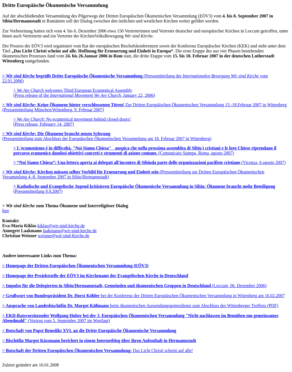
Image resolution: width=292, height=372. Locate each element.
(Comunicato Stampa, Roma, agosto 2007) (144, 150)
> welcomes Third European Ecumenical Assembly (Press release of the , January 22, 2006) (84, 93)
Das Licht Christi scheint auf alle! (97, 350)
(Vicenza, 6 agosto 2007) (149, 162)
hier (5, 210)
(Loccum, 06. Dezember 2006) (134, 285)
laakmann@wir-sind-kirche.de (70, 230)
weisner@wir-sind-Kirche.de (63, 235)
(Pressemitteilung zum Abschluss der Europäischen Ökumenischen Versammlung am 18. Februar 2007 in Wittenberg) (106, 136)
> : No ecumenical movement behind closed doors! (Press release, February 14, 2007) (72, 121)
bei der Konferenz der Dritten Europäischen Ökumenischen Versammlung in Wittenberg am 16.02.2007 (143, 295)
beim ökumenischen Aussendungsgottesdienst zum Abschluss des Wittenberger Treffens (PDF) (140, 305)
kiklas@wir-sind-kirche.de (61, 225)
